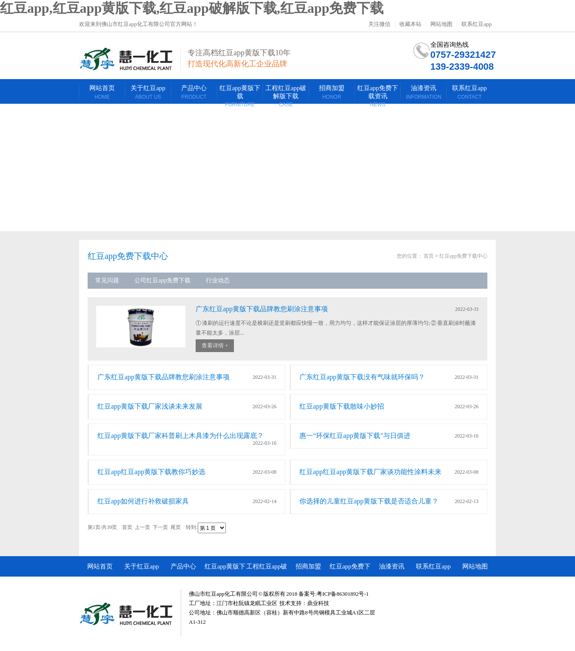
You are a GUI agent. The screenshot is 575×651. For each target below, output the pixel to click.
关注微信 (379, 24)
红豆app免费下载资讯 (350, 570)
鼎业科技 (318, 603)
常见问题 (107, 280)
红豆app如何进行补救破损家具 (143, 501)
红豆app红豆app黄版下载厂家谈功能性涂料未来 (370, 471)
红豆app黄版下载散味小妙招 (341, 406)
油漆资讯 (391, 566)
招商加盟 (308, 566)
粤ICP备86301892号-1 (343, 594)
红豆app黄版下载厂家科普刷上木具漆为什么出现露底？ (180, 435)
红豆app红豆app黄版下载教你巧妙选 (151, 471)
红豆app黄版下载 (225, 570)
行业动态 (218, 280)
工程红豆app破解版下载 (267, 570)
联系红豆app (476, 24)
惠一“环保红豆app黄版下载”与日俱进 (354, 435)
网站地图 (441, 24)
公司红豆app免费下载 (162, 280)
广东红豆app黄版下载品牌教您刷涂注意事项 (262, 309)
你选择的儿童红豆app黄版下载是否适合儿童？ (368, 501)
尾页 (176, 528)
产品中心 (183, 566)
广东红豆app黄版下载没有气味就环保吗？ (362, 377)
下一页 (160, 528)
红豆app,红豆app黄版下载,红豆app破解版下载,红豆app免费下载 (192, 8)
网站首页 (100, 566)
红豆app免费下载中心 (463, 256)
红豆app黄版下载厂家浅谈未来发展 (149, 406)
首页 (429, 256)
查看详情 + (215, 345)
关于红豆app (141, 566)
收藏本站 (410, 24)
